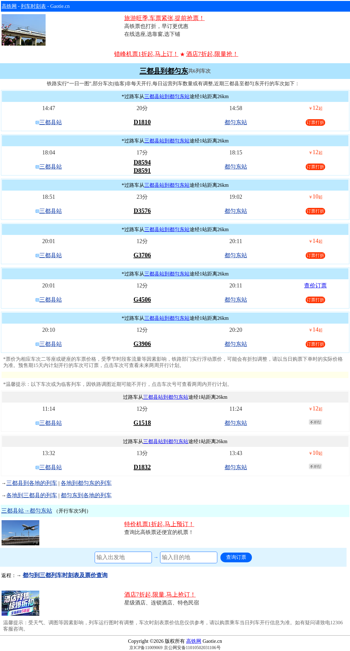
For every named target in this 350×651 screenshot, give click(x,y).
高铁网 (9, 6)
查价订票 (315, 285)
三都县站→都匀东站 (26, 511)
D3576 (142, 210)
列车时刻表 (33, 6)
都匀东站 (236, 122)
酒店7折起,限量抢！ (212, 54)
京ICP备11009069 (145, 647)
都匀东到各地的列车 (86, 495)
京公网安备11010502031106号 (192, 647)
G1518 (142, 422)
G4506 (142, 299)
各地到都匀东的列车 (86, 483)
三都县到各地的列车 (31, 483)
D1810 (142, 122)
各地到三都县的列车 (31, 495)
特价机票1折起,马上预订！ (159, 524)
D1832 (142, 467)
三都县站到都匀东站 (167, 96)
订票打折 (315, 122)
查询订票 (236, 557)
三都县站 (50, 122)
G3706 (142, 255)
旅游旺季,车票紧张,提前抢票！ (164, 18)
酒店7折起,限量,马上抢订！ (160, 594)
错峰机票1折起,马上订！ (146, 54)
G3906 (142, 343)
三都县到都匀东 (164, 71)
